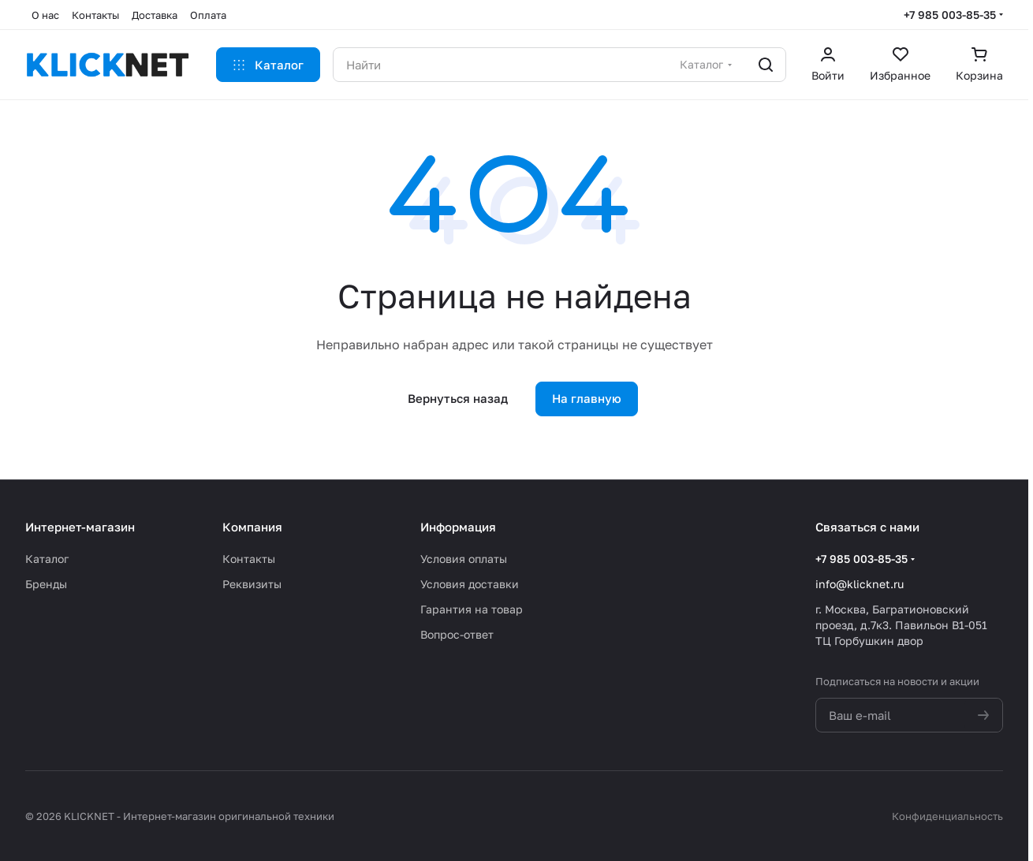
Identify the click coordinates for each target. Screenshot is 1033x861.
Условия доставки (469, 584)
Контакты (248, 558)
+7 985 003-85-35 (950, 14)
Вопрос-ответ (457, 634)
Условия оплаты (463, 558)
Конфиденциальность (947, 816)
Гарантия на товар (471, 609)
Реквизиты (252, 584)
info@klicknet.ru (859, 584)
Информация (458, 527)
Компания (252, 527)
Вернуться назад (458, 398)
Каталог (47, 558)
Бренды (46, 584)
